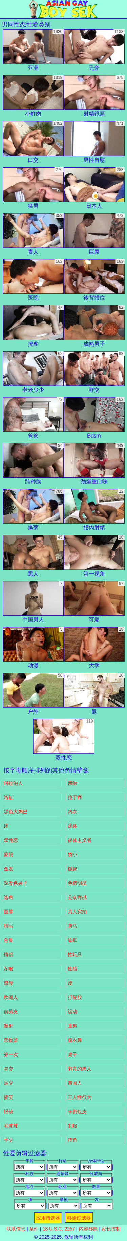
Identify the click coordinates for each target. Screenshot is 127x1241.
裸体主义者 (79, 840)
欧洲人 (11, 997)
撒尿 (72, 868)
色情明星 (77, 883)
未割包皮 (77, 1111)
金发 (8, 868)
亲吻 (72, 783)
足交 (8, 1083)
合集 (8, 940)
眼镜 (8, 1111)
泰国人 (75, 1083)
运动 (72, 1011)
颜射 (8, 1025)
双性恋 (11, 840)
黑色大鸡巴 (15, 811)
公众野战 (77, 897)
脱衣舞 (75, 1040)
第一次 (11, 1054)
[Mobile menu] (6, 9)
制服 (72, 1125)
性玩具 (75, 954)
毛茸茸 (11, 1125)
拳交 (8, 1068)
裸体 (72, 826)
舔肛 (72, 940)
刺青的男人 (79, 1068)
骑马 (72, 926)
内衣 (72, 811)
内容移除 (88, 1228)
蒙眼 (8, 854)
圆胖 (8, 911)
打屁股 (75, 997)
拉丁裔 (75, 797)
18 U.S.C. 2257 (59, 1228)
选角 (8, 897)
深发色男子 (15, 883)
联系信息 (15, 1228)
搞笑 (8, 1097)
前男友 (11, 1011)
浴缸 (8, 797)
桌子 (72, 1054)
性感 (72, 968)
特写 (8, 926)
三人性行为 (79, 1097)
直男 (72, 1025)
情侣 (8, 954)
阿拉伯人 (13, 783)
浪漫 (8, 983)
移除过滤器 (79, 1218)
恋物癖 (11, 1040)
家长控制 (111, 1228)
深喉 (8, 968)
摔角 (72, 1140)
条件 (34, 1228)
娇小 (72, 854)
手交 (8, 1140)
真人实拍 (77, 911)
